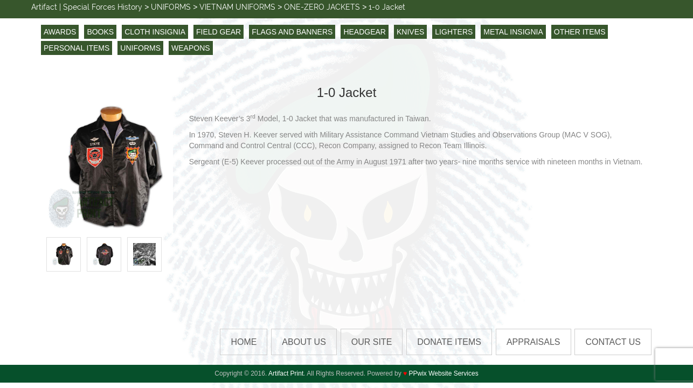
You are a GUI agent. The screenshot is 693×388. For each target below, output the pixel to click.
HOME (244, 342)
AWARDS (60, 31)
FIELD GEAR (218, 31)
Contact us (613, 342)
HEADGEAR (364, 31)
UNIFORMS (140, 48)
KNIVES (410, 31)
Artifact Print (285, 373)
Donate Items (449, 342)
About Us (304, 342)
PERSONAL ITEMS (76, 48)
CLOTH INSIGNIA (154, 31)
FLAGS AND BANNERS (292, 31)
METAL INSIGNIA (513, 31)
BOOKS (100, 31)
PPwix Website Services (444, 373)
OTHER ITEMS (580, 31)
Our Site (371, 342)
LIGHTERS (454, 31)
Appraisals (533, 342)
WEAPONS (190, 48)
